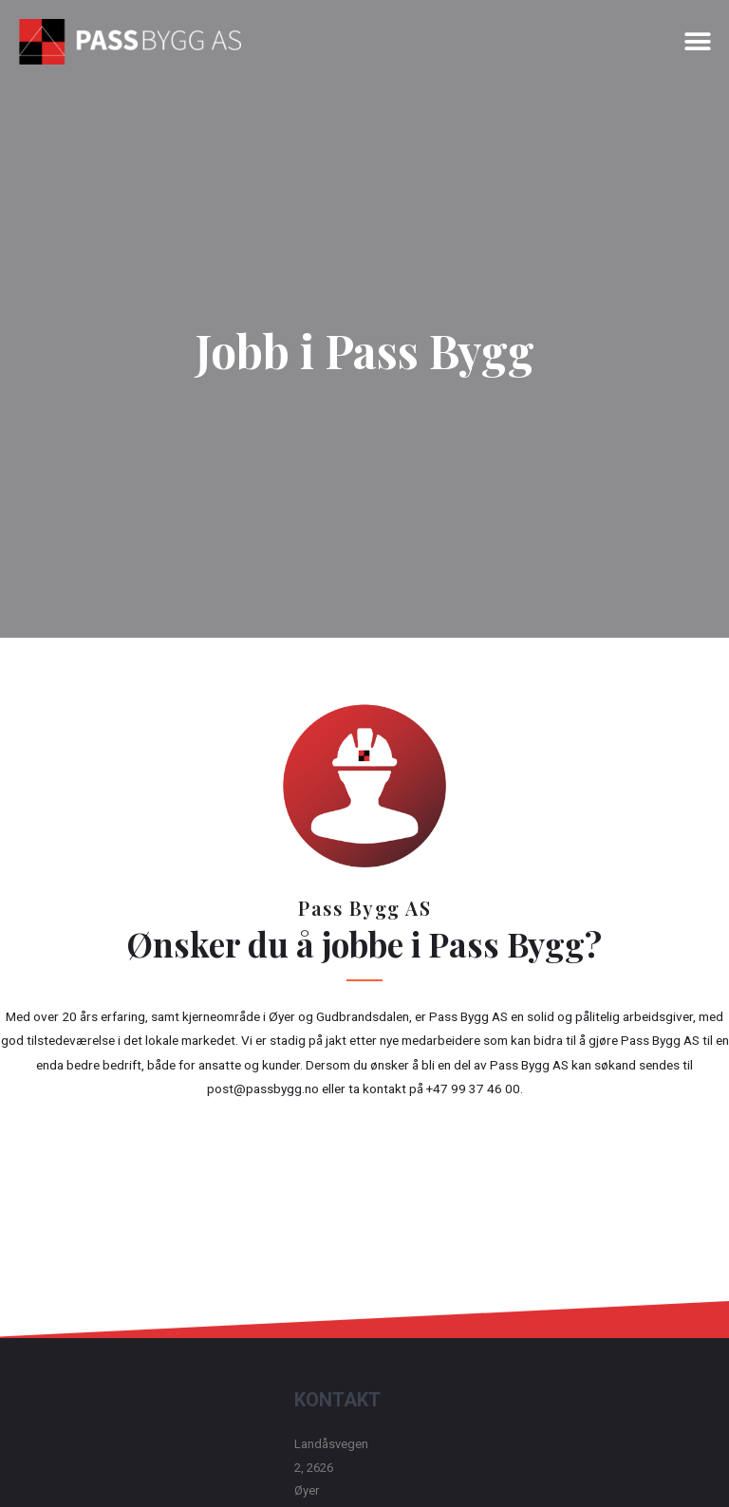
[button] (698, 41)
